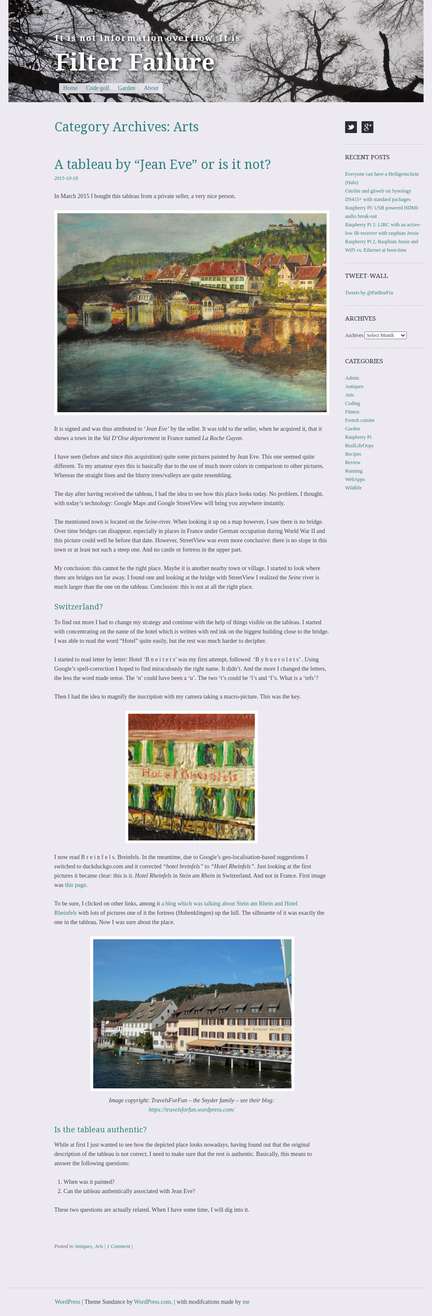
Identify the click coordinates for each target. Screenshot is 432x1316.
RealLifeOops (359, 446)
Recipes (353, 454)
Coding (352, 403)
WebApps (355, 479)
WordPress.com (152, 1302)
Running (353, 471)
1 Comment (118, 1246)
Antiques (83, 1246)
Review (353, 462)
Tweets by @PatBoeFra (369, 293)
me (246, 1302)
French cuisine (360, 420)
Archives (354, 335)
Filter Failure (135, 62)
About (151, 88)
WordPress (67, 1302)
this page (75, 885)
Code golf (98, 88)
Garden (126, 88)
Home (70, 88)
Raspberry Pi (358, 437)
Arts (98, 1246)
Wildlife (353, 488)
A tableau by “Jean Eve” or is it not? (162, 164)
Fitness (352, 412)
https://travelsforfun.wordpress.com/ (192, 1110)
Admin (352, 378)
